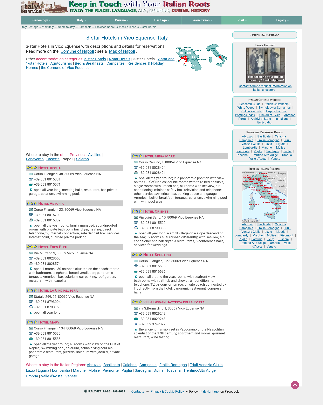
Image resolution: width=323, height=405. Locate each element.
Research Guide (249, 104)
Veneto (71, 376)
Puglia (127, 370)
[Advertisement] (127, 108)
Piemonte (111, 370)
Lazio (30, 370)
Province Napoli (105, 27)
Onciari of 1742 (269, 115)
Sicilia (158, 370)
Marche (79, 370)
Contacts (137, 391)
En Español (264, 122)
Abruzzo (94, 365)
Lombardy (241, 235)
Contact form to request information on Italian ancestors (265, 88)
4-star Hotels (119, 59)
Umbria (32, 376)
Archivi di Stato (261, 119)
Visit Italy (48, 27)
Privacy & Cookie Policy (167, 391)
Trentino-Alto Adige (199, 370)
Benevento (35, 159)
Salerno (82, 159)
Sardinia (257, 239)
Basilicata (111, 365)
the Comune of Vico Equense (65, 67)
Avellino (94, 154)
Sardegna (143, 370)
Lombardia (61, 370)
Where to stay (66, 27)
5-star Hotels (95, 59)
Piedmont (286, 235)
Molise (94, 370)
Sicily (270, 239)
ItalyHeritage (209, 391)
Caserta (53, 159)
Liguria (43, 370)
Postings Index (245, 115)
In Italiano (282, 119)
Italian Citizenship (277, 104)
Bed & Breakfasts (89, 63)
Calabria (130, 365)
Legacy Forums (276, 111)
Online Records (251, 111)
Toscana (173, 370)
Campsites (115, 63)
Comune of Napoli (77, 51)
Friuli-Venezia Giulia (206, 365)
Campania (84, 27)
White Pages (245, 107)
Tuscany (283, 239)
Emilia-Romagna (173, 365)
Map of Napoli (122, 51)
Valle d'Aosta (51, 376)
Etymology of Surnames (275, 107)
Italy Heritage (29, 27)
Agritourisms (61, 63)
